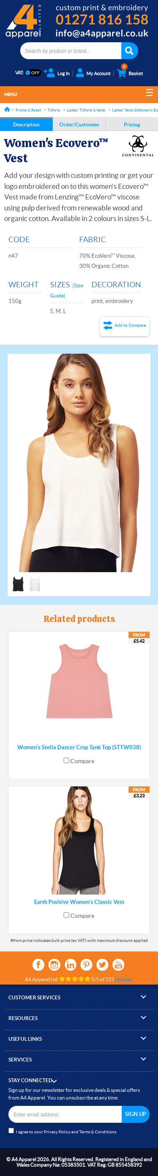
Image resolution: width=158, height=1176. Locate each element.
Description (26, 124)
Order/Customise (79, 124)
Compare (82, 761)
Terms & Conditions (97, 1132)
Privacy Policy (57, 1132)
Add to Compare (130, 325)
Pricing (132, 124)
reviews (123, 979)
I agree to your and (62, 1131)
